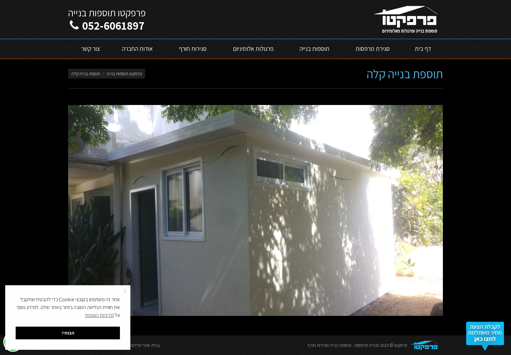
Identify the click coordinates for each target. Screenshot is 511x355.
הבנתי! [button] (68, 333)
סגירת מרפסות (367, 345)
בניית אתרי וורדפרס (143, 345)
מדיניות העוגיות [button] (99, 315)
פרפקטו (400, 345)
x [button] (125, 290)
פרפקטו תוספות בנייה (124, 74)
